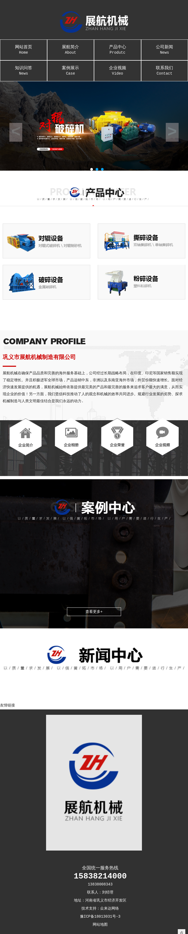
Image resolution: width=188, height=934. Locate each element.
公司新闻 (164, 47)
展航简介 (70, 47)
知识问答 (23, 68)
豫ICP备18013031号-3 (100, 916)
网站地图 (100, 924)
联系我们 (164, 68)
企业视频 (117, 68)
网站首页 (23, 47)
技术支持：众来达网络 (100, 908)
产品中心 (117, 47)
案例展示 (70, 68)
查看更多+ (94, 612)
